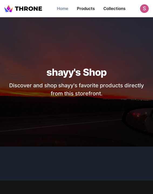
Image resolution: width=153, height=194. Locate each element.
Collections (114, 8)
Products (86, 8)
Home (62, 8)
